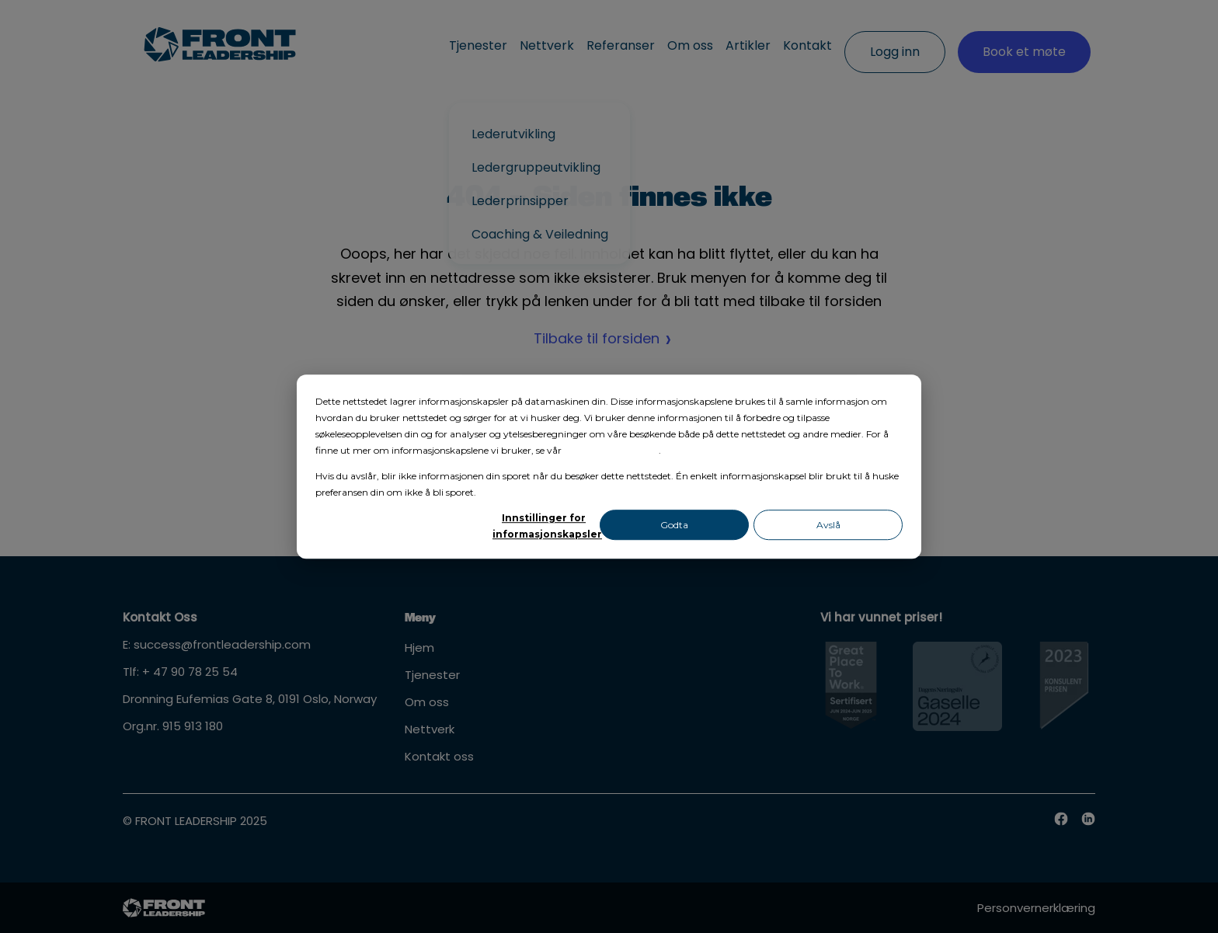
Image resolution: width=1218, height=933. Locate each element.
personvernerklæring (611, 450)
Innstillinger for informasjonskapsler (543, 526)
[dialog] (609, 466)
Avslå (828, 525)
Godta (674, 525)
